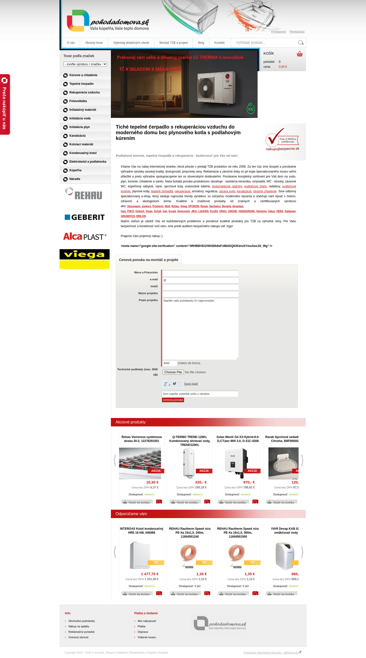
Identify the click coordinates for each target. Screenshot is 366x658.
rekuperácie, (183, 191)
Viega (149, 211)
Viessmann (133, 206)
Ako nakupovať (147, 620)
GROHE (232, 211)
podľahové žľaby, (255, 186)
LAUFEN (204, 211)
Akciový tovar (94, 42)
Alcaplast (237, 206)
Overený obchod (78, 637)
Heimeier (261, 211)
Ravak (204, 206)
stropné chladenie (265, 191)
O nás (71, 42)
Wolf (167, 206)
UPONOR (193, 206)
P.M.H (130, 211)
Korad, (173, 211)
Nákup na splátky (78, 626)
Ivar (165, 211)
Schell (157, 211)
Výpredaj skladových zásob (131, 42)
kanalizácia (244, 191)
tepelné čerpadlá (162, 191)
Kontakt (219, 42)
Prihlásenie (278, 31)
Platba (141, 626)
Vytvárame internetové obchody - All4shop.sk (272, 652)
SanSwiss (215, 206)
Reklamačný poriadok (81, 631)
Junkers (146, 206)
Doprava (143, 631)
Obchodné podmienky (81, 620)
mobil (154, 286)
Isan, (123, 211)
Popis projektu (148, 300)
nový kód (191, 383)
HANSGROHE (247, 211)
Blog (201, 42)
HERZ (279, 211)
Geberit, (140, 211)
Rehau (175, 206)
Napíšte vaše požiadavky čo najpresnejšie (200, 329)
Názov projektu (148, 293)
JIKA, (194, 211)
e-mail (154, 279)
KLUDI (214, 211)
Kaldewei (290, 211)
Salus (271, 211)
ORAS (222, 211)
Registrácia (297, 31)
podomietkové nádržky (227, 186)
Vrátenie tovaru (147, 637)
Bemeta (226, 206)
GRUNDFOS (128, 216)
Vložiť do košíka (139, 502)
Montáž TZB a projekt (174, 42)
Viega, (183, 206)
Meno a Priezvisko (146, 272)
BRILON (141, 216)
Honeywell (183, 211)
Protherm (157, 206)
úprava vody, (227, 191)
